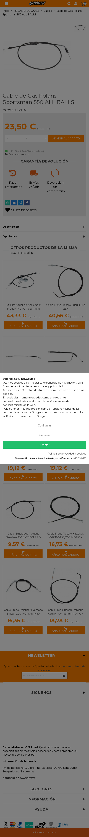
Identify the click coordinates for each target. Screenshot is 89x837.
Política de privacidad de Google (26, 416)
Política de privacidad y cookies (67, 453)
